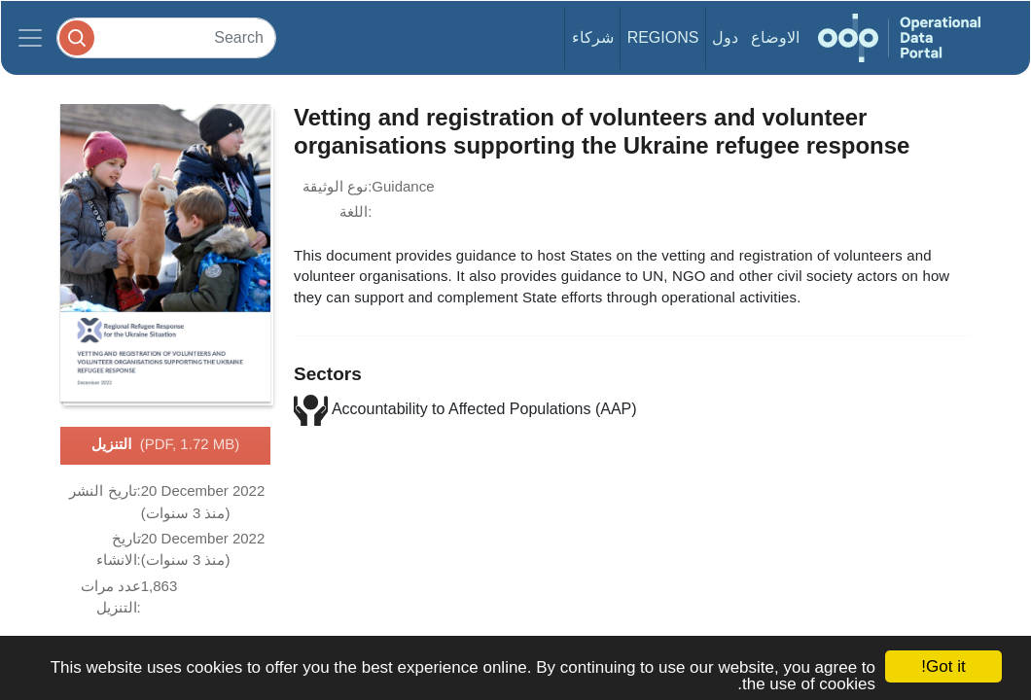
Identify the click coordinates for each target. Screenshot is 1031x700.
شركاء (593, 37)
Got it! (943, 666)
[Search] (166, 37)
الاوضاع (775, 37)
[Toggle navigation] (30, 38)
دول (725, 37)
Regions (663, 37)
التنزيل (165, 445)
